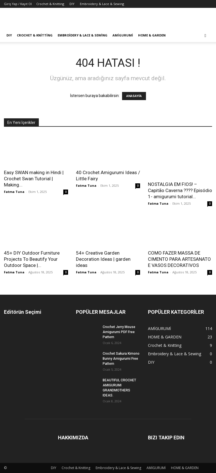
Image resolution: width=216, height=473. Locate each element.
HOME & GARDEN (152, 35)
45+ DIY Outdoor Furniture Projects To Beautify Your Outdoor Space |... (32, 259)
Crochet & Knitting (50, 4)
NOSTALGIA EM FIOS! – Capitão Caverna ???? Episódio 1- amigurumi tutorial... (180, 190)
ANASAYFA (134, 96)
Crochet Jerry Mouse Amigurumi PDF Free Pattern (119, 332)
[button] (205, 35)
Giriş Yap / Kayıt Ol (18, 4)
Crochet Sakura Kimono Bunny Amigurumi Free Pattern (121, 359)
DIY (72, 4)
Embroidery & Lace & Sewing (102, 4)
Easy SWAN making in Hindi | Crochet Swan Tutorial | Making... (34, 179)
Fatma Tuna (14, 192)
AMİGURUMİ (122, 35)
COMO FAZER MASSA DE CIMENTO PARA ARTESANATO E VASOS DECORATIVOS (179, 259)
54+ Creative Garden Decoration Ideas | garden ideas (103, 259)
